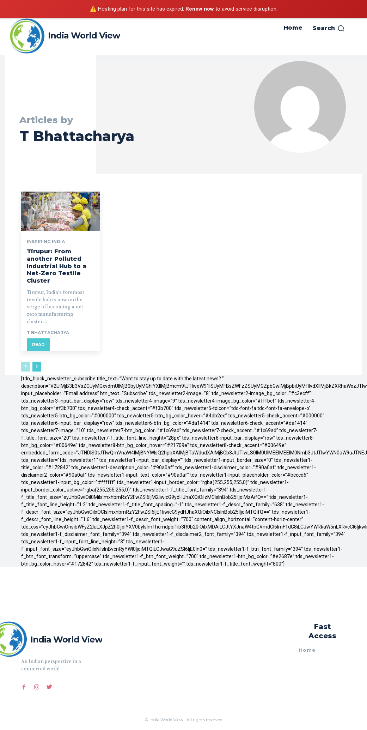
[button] (329, 28)
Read (38, 344)
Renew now (199, 9)
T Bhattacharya (48, 332)
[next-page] (36, 367)
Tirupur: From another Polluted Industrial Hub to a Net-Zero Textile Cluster (56, 266)
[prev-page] (25, 367)
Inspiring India (46, 242)
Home (307, 650)
